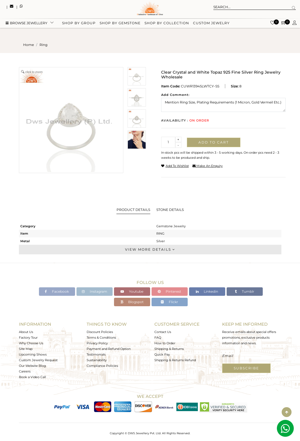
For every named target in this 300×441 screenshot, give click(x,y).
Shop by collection (166, 23)
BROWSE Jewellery (26, 23)
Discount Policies (100, 332)
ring (43, 45)
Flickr (169, 302)
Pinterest (169, 291)
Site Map (25, 349)
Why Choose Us (31, 343)
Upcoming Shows (33, 354)
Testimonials (96, 354)
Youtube (132, 291)
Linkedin (207, 291)
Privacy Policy (97, 343)
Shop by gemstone (120, 23)
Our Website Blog (32, 366)
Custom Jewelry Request (38, 360)
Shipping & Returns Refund (175, 360)
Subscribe (246, 368)
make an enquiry (207, 166)
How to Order (164, 343)
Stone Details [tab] (170, 210)
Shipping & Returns (169, 349)
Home (28, 45)
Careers (24, 371)
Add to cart (213, 142)
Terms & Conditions (101, 337)
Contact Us (162, 332)
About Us (26, 332)
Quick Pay (162, 354)
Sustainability (97, 360)
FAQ (157, 337)
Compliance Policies (102, 366)
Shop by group (79, 23)
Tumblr (244, 291)
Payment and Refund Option (109, 349)
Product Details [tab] (133, 210)
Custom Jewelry (211, 23)
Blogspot (132, 302)
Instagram (94, 291)
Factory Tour (28, 337)
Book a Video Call (32, 377)
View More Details (150, 249)
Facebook (57, 291)
